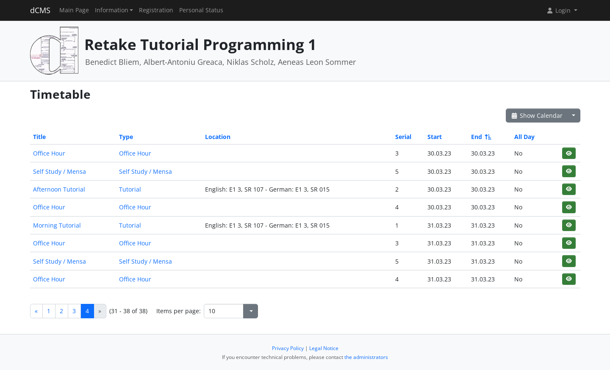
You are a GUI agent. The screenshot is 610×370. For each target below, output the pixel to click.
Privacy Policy (288, 348)
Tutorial (130, 189)
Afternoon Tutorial (59, 189)
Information (111, 10)
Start (434, 137)
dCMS (40, 10)
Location (217, 137)
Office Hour (49, 153)
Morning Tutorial (57, 225)
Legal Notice (323, 348)
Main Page (74, 10)
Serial (403, 137)
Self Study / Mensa (59, 171)
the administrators (366, 357)
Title (39, 137)
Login (559, 10)
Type (126, 137)
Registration (156, 10)
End (480, 136)
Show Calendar (537, 115)
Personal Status (201, 10)
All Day (524, 137)
